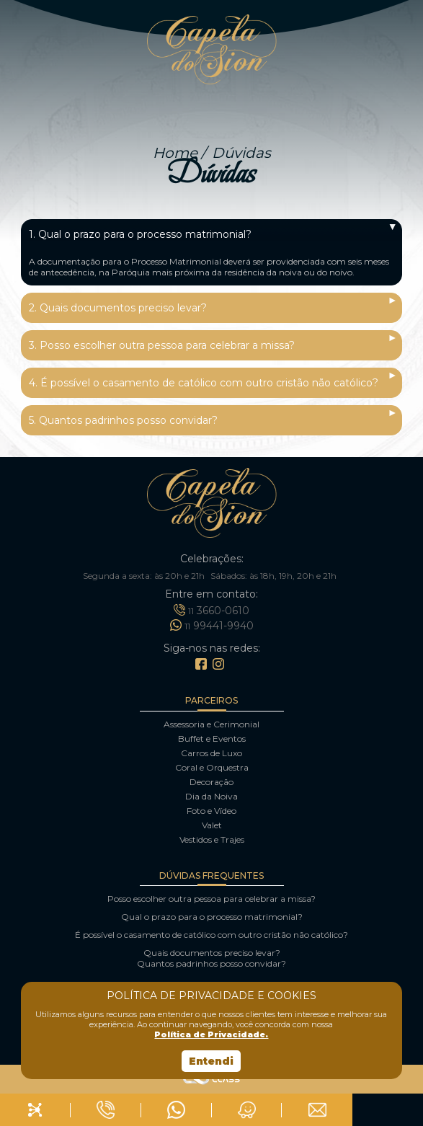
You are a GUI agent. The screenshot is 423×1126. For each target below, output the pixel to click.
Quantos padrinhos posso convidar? (211, 963)
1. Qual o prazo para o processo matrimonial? (140, 234)
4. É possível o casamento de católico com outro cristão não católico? (203, 382)
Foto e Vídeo (211, 810)
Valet (212, 825)
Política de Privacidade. (211, 1034)
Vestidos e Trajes (211, 839)
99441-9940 (212, 625)
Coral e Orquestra (212, 767)
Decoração (211, 781)
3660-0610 (211, 610)
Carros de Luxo (211, 753)
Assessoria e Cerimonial (211, 724)
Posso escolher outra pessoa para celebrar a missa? (211, 898)
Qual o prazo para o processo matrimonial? (212, 916)
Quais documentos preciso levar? (211, 952)
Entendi (211, 1061)
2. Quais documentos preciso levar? (118, 307)
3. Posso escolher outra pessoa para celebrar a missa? (162, 345)
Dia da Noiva (211, 796)
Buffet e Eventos (212, 738)
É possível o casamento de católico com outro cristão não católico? (211, 934)
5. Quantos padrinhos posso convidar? (123, 420)
